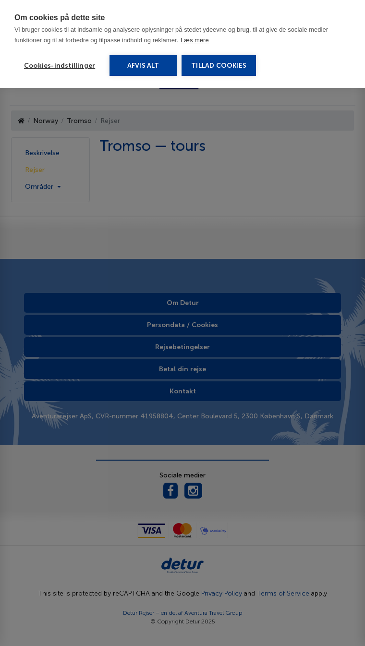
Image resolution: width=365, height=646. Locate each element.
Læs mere (195, 40)
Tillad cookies (218, 65)
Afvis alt (143, 65)
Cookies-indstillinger (59, 65)
